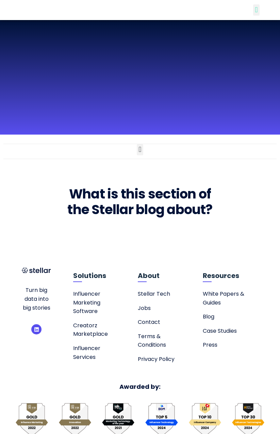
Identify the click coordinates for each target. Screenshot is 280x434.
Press (210, 345)
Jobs (144, 308)
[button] (256, 10)
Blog (208, 316)
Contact (149, 322)
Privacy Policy (156, 359)
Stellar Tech (154, 294)
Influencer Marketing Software (86, 302)
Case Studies (220, 331)
